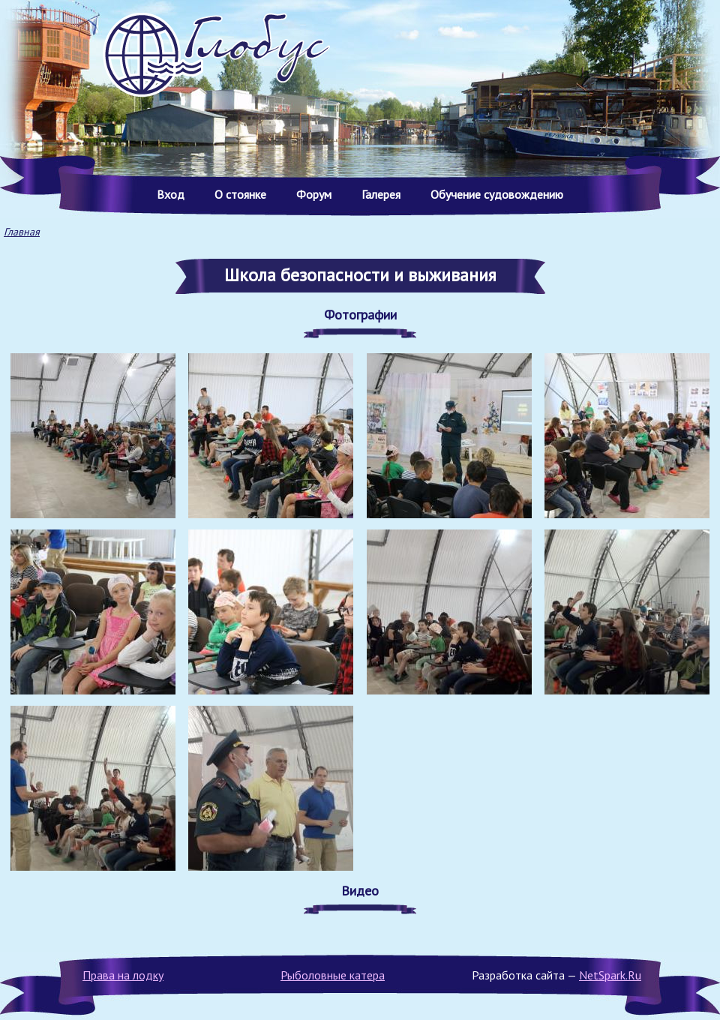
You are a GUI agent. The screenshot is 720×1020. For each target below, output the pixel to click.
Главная (22, 231)
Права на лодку (123, 975)
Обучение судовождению (496, 194)
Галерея (381, 194)
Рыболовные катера (332, 975)
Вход (170, 194)
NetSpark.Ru (610, 975)
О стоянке (240, 194)
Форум (314, 194)
